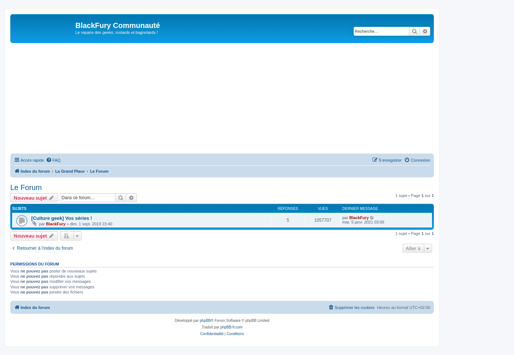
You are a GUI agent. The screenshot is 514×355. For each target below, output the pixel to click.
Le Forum (26, 187)
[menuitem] (53, 160)
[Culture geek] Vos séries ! (61, 218)
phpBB (205, 321)
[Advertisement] (222, 98)
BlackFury (55, 224)
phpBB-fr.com (231, 327)
